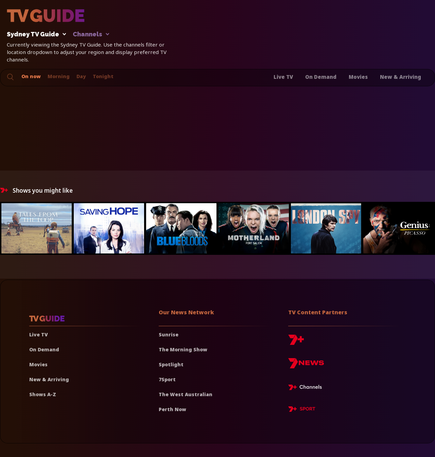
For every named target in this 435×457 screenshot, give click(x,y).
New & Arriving (400, 76)
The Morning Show (183, 349)
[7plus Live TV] (307, 388)
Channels (90, 34)
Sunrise (168, 334)
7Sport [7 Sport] (167, 379)
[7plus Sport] (301, 410)
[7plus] (296, 342)
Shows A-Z (42, 394)
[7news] (306, 365)
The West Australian (185, 394)
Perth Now (172, 409)
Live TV (283, 76)
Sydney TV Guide (35, 34)
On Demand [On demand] (44, 349)
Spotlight (171, 364)
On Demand (320, 76)
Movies (358, 76)
